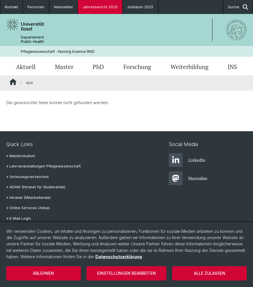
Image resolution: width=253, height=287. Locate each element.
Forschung (137, 67)
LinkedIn (187, 160)
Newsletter (63, 7)
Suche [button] (238, 7)
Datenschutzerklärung (118, 256)
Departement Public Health (32, 39)
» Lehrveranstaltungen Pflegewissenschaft (43, 166)
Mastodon (188, 178)
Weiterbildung (189, 67)
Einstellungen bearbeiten (126, 273)
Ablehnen (43, 273)
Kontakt (11, 7)
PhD (98, 67)
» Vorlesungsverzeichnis (27, 177)
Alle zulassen (209, 273)
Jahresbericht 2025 (100, 7)
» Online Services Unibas (28, 208)
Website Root (13, 82)
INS (232, 67)
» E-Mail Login (18, 218)
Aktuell (25, 67)
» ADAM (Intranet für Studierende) (35, 187)
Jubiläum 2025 (140, 7)
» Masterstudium (20, 156)
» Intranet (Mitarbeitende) (28, 197)
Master (64, 67)
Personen (36, 7)
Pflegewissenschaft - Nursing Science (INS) (58, 51)
